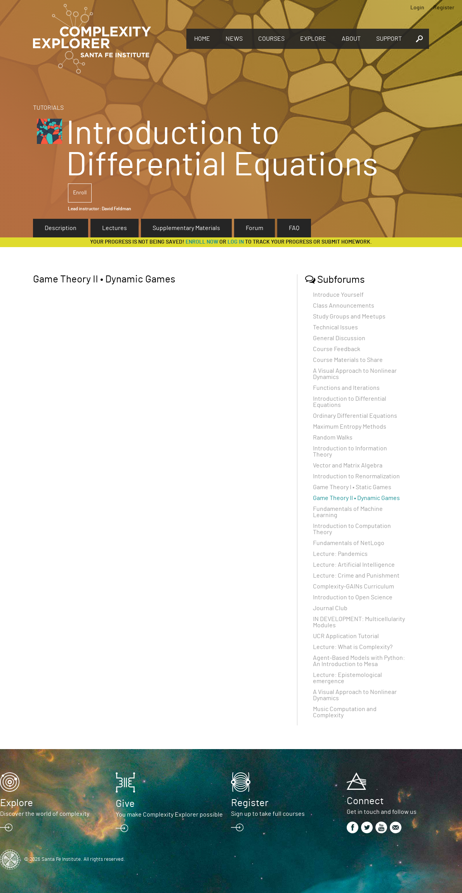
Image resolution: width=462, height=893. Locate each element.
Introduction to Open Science (353, 597)
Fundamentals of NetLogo (348, 543)
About (351, 39)
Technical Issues (335, 327)
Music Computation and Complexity (345, 712)
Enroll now (202, 242)
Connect (365, 801)
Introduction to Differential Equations (349, 402)
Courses (271, 39)
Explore (313, 39)
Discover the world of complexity (44, 814)
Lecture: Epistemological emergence (347, 678)
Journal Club (330, 608)
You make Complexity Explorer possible (169, 815)
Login (417, 7)
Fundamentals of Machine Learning (348, 512)
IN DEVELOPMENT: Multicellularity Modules (359, 622)
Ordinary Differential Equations (355, 416)
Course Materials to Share (348, 360)
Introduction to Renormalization (356, 476)
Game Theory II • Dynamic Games (356, 498)
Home (202, 39)
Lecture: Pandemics (340, 554)
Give (125, 804)
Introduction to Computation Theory (352, 529)
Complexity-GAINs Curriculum (353, 586)
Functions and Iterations (346, 388)
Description (60, 228)
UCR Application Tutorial (346, 636)
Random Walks (333, 437)
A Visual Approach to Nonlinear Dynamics (355, 374)
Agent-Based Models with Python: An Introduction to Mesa (359, 661)
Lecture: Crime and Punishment (356, 576)
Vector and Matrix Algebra (347, 465)
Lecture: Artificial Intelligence (354, 565)
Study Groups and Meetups (349, 316)
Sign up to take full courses (268, 814)
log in (236, 242)
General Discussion (339, 338)
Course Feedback (336, 349)
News (234, 39)
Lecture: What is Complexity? (353, 647)
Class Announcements (343, 306)
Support (389, 39)
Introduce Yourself (338, 295)
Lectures (114, 228)
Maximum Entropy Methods (349, 427)
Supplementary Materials (186, 228)
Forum (254, 228)
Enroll (80, 193)
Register (443, 7)
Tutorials (48, 108)
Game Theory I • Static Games (352, 487)
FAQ (294, 228)
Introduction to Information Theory (350, 451)
